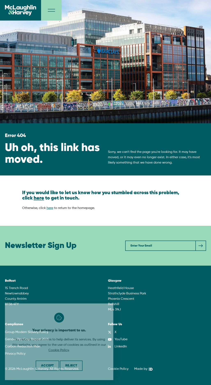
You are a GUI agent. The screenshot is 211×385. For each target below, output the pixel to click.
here (39, 198)
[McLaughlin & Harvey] (20, 10)
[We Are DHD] (143, 369)
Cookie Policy (58, 350)
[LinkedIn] (117, 346)
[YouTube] (117, 339)
